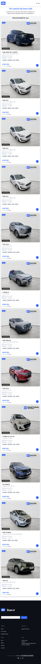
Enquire (4, 57)
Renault (2, 645)
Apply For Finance (25, 629)
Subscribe (24, 617)
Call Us (10, 57)
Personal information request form (29, 643)
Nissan (2, 642)
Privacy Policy (24, 640)
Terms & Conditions (26, 644)
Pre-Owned (3, 631)
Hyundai (3, 647)
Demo (2, 629)
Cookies (23, 641)
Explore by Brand (4, 634)
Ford (2, 640)
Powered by (24, 655)
